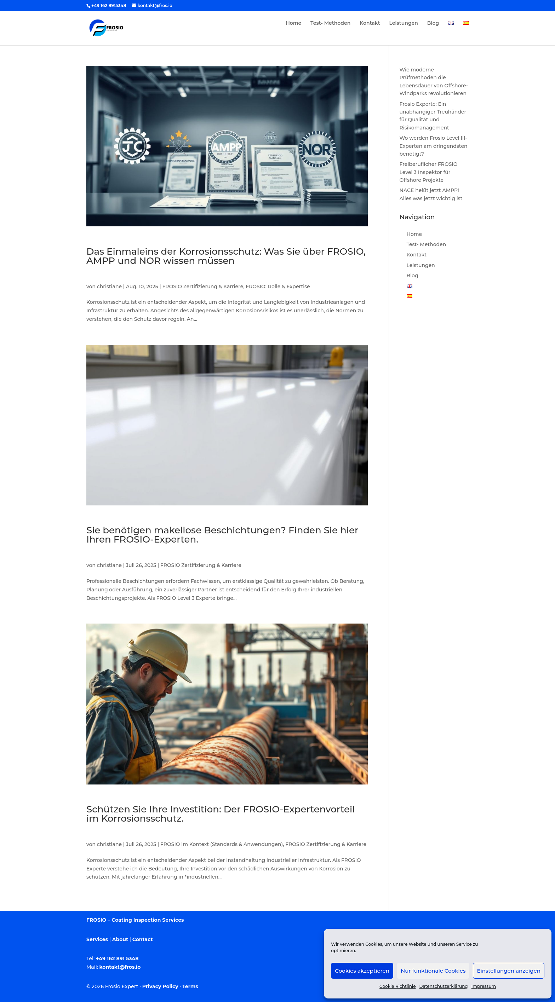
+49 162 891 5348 (117, 958)
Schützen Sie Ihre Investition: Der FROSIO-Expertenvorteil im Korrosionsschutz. (220, 814)
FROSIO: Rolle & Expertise (278, 286)
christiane (109, 286)
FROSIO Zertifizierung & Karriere (202, 286)
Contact (142, 939)
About (120, 939)
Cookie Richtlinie (397, 986)
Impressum (483, 986)
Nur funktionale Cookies (433, 970)
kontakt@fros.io (120, 967)
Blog (433, 23)
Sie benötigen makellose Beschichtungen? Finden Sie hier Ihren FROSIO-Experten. (222, 535)
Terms (190, 986)
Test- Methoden (330, 23)
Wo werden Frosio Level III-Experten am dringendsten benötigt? (434, 146)
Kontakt (370, 23)
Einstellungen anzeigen (508, 970)
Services (97, 939)
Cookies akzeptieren (362, 970)
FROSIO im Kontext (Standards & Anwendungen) (221, 844)
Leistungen (403, 23)
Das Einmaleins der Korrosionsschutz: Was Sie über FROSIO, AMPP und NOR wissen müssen (226, 256)
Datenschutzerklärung (443, 986)
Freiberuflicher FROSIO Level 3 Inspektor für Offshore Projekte (429, 172)
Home (293, 23)
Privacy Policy (160, 986)
